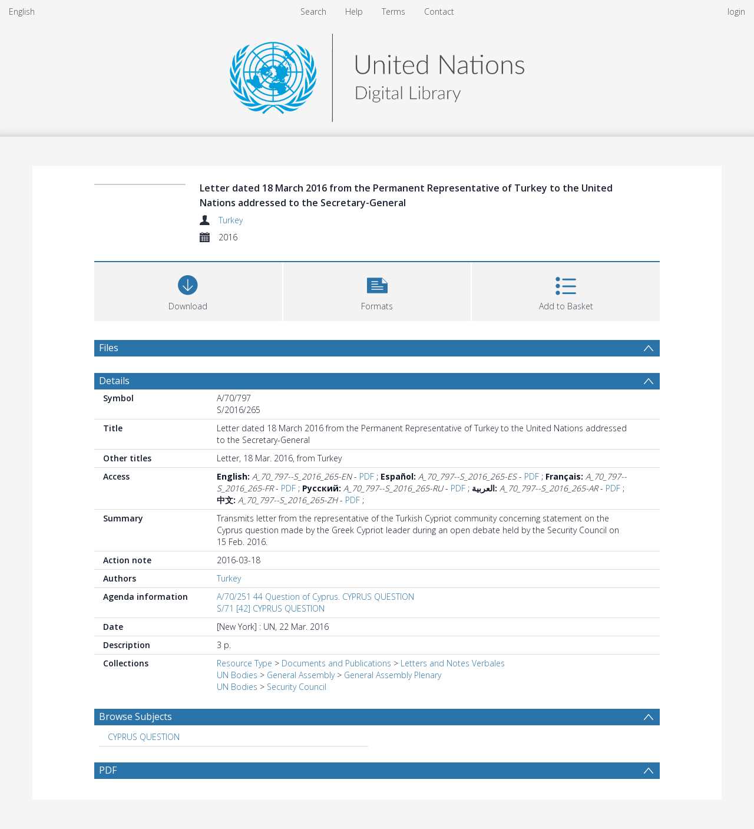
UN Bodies (237, 675)
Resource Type (244, 663)
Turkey (231, 220)
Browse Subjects (135, 716)
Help (354, 11)
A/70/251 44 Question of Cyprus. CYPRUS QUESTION (315, 596)
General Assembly (301, 675)
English (22, 11)
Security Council (296, 686)
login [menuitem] (736, 11)
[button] (377, 290)
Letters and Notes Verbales (453, 663)
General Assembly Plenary (392, 675)
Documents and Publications (336, 663)
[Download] (188, 290)
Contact (439, 11)
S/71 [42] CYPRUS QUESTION (271, 608)
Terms (393, 11)
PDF (366, 476)
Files (108, 347)
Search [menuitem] (313, 11)
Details (114, 380)
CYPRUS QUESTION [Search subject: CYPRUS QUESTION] (144, 736)
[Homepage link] (377, 74)
